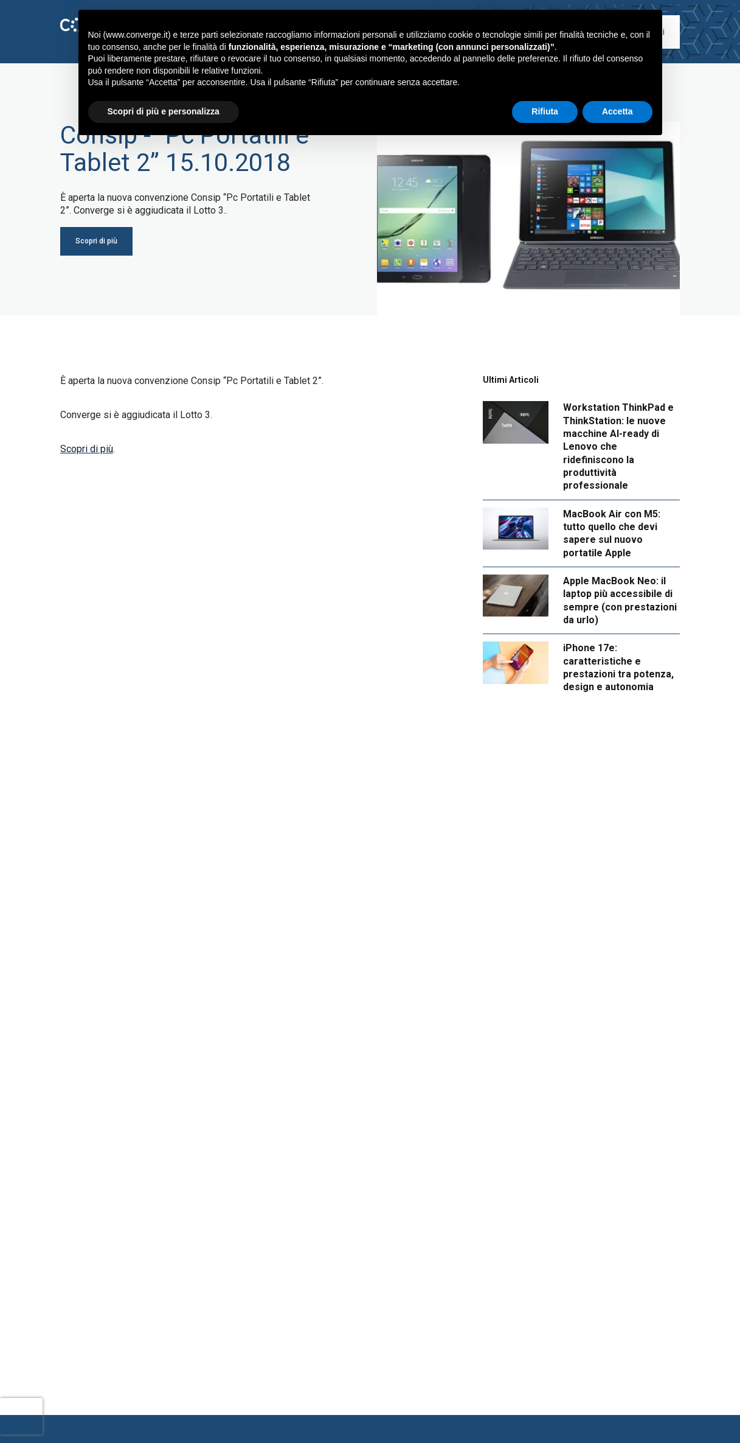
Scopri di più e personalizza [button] (164, 111)
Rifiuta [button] (544, 111)
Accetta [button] (617, 111)
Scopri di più (86, 449)
